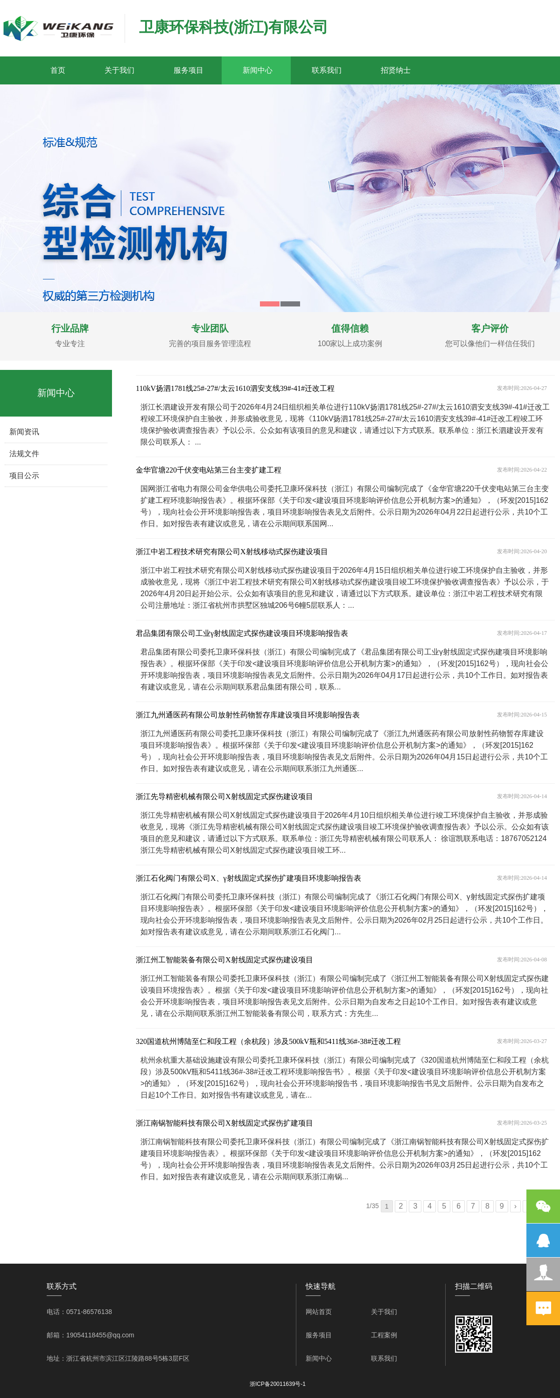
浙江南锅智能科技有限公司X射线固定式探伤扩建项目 (224, 1123)
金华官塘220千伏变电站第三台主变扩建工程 (208, 470)
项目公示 (24, 476)
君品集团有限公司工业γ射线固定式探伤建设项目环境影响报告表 (242, 633)
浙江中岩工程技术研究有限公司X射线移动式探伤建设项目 (232, 552)
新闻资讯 (24, 432)
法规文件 (24, 454)
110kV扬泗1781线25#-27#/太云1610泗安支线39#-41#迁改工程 (235, 388)
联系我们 (327, 70)
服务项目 (188, 70)
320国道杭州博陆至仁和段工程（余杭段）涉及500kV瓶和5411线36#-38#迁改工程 (268, 1041)
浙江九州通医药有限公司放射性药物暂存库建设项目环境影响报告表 (248, 715)
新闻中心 (258, 70)
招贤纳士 (396, 70)
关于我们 (119, 70)
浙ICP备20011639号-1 (278, 1384)
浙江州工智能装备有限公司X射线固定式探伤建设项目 (224, 960)
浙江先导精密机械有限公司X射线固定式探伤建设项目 (224, 796)
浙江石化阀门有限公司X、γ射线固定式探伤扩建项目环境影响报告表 (248, 878)
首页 (57, 70)
